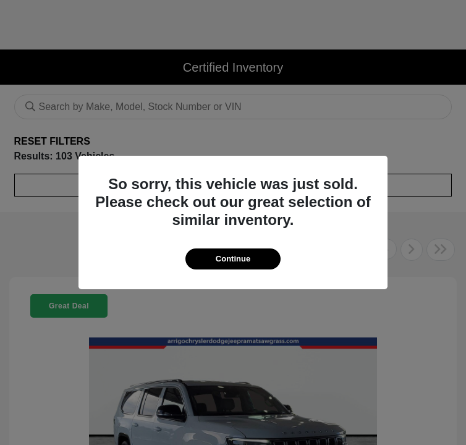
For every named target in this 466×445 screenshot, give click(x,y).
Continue (233, 258)
